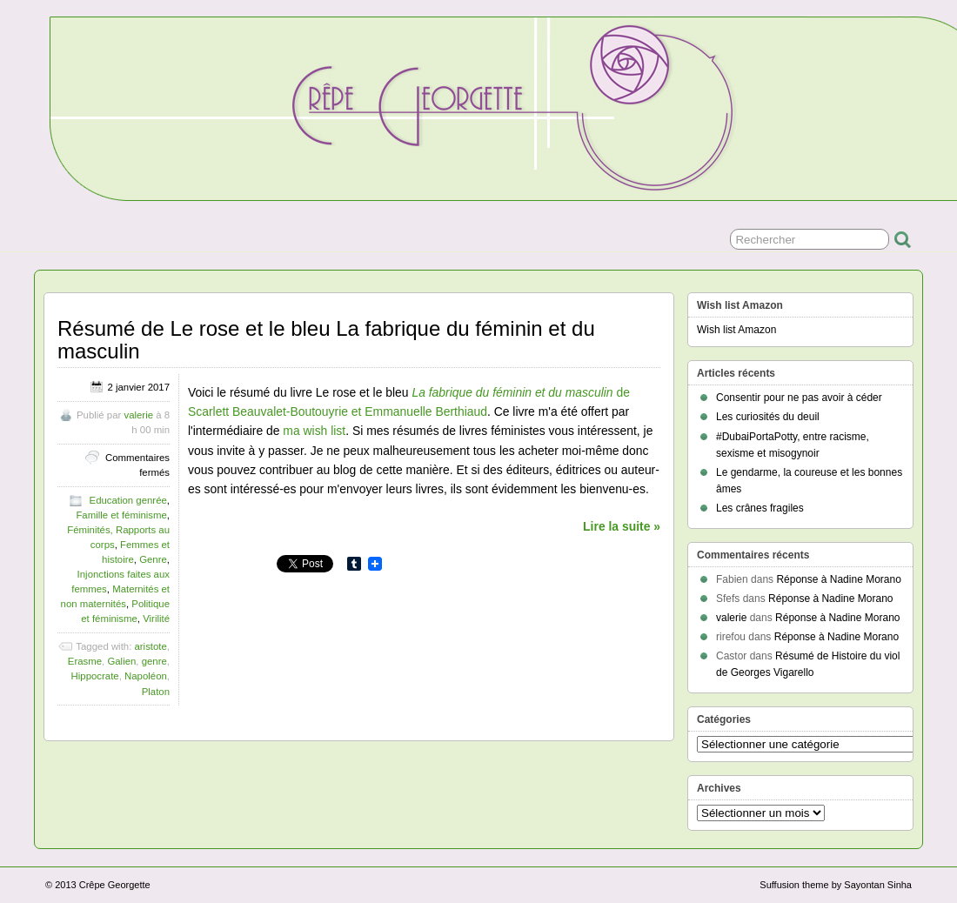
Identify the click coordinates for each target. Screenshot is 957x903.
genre (154, 661)
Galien (121, 661)
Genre (153, 559)
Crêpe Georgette (115, 885)
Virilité (156, 618)
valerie (138, 415)
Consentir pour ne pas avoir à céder (799, 397)
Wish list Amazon (736, 330)
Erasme (85, 661)
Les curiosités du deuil (768, 417)
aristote (150, 646)
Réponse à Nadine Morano (838, 579)
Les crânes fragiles (760, 508)
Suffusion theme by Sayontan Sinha (836, 885)
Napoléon (145, 676)
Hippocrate (95, 676)
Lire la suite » (621, 526)
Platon (156, 691)
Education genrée (128, 500)
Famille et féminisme (121, 515)
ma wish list (314, 431)
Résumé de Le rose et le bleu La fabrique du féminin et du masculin (326, 340)
